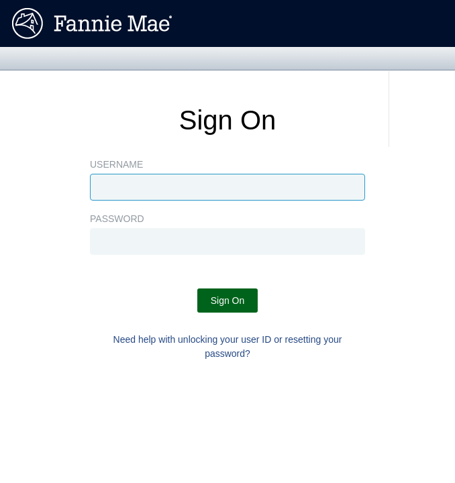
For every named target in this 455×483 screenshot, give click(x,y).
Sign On (228, 300)
